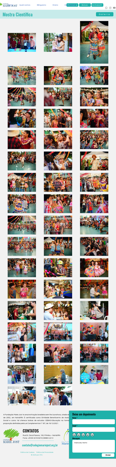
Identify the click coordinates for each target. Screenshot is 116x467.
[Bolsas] (85, 5)
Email (74, 426)
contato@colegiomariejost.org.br (40, 445)
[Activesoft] (97, 5)
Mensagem (76, 438)
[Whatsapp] (106, 7)
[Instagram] (110, 7)
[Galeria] (104, 14)
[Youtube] (114, 7)
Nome (74, 418)
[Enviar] (108, 455)
